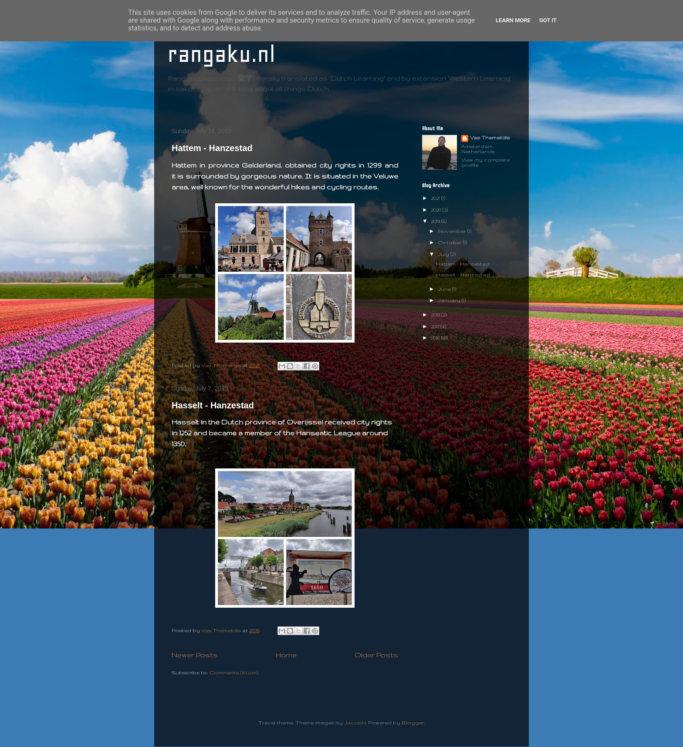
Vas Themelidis (490, 137)
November (452, 231)
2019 (436, 221)
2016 (436, 337)
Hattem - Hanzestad (212, 148)
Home (286, 655)
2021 (436, 198)
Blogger (413, 722)
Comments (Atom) (234, 672)
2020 (437, 209)
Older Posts (376, 655)
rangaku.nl (221, 54)
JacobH (355, 722)
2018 (436, 314)
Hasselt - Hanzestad (213, 405)
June (445, 289)
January (450, 300)
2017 (435, 326)
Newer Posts (195, 655)
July (444, 254)
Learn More (513, 20)
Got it (548, 20)
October (450, 242)
